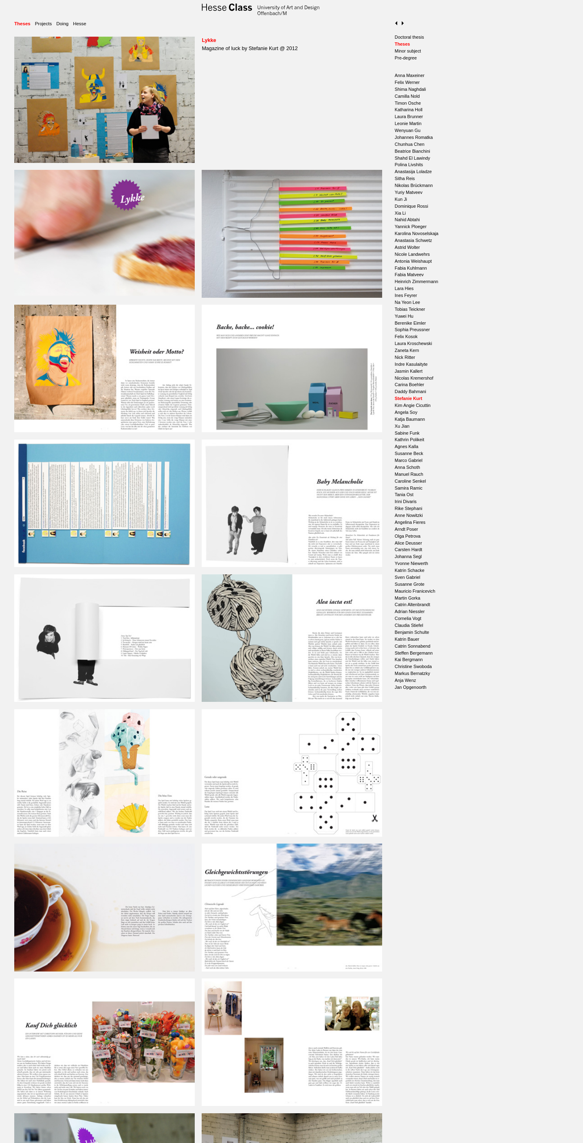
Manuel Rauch (409, 474)
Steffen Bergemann (414, 653)
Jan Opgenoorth (411, 687)
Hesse (79, 23)
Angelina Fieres (410, 522)
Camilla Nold (407, 96)
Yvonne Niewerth (411, 563)
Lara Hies (404, 288)
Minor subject (408, 50)
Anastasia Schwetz (413, 240)
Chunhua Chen (410, 144)
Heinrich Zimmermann (416, 281)
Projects (43, 23)
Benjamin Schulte (412, 632)
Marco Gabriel (408, 460)
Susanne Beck (409, 453)
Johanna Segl (408, 556)
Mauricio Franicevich (415, 591)
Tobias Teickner (410, 309)
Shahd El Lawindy (412, 158)
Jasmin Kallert (408, 371)
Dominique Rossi (411, 206)
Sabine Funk (407, 433)
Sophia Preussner (412, 329)
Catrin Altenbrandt (412, 604)
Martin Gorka (407, 598)
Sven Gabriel (407, 577)
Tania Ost (404, 494)
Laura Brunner (409, 116)
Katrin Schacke (410, 570)
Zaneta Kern (407, 350)
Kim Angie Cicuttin (413, 405)
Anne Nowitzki (409, 515)
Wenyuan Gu (407, 130)
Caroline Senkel (410, 481)
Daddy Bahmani (410, 391)
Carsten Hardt (408, 549)
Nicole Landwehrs (412, 254)
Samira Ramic (408, 488)
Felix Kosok (406, 336)
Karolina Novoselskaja (416, 233)
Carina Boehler (409, 384)
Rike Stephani (408, 508)
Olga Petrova (407, 536)
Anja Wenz (405, 680)
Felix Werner (407, 82)
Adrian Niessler (410, 611)
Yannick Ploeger (411, 226)
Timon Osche (408, 103)
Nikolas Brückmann (414, 185)
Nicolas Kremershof (414, 378)
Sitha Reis (405, 178)
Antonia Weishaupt (413, 261)
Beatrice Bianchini (412, 151)
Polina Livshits (409, 164)
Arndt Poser (406, 529)
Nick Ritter (405, 357)
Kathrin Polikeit (409, 439)
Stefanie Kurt (408, 398)
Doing (62, 23)
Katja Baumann (410, 419)
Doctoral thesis (409, 37)
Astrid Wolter (407, 247)
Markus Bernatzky (412, 673)
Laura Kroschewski (413, 343)
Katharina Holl (408, 109)
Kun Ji (401, 199)
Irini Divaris (406, 501)
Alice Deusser (408, 543)
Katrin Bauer (407, 639)
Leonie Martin (408, 123)
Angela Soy (406, 412)
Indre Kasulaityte (411, 364)
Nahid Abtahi (407, 219)
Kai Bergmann (409, 659)
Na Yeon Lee (407, 302)
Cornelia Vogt (408, 618)
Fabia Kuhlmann (411, 268)
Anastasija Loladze (413, 171)
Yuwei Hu (404, 316)
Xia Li (400, 213)
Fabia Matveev (409, 274)
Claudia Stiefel (409, 625)
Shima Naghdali (410, 89)
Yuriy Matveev (408, 192)
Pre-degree (406, 57)
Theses (22, 23)
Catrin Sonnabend (412, 646)
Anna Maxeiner (410, 75)
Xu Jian (402, 426)
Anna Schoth (407, 467)
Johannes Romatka (414, 137)
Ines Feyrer (406, 295)
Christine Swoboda (413, 666)
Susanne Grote (410, 584)
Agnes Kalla (406, 446)
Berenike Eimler (410, 323)
